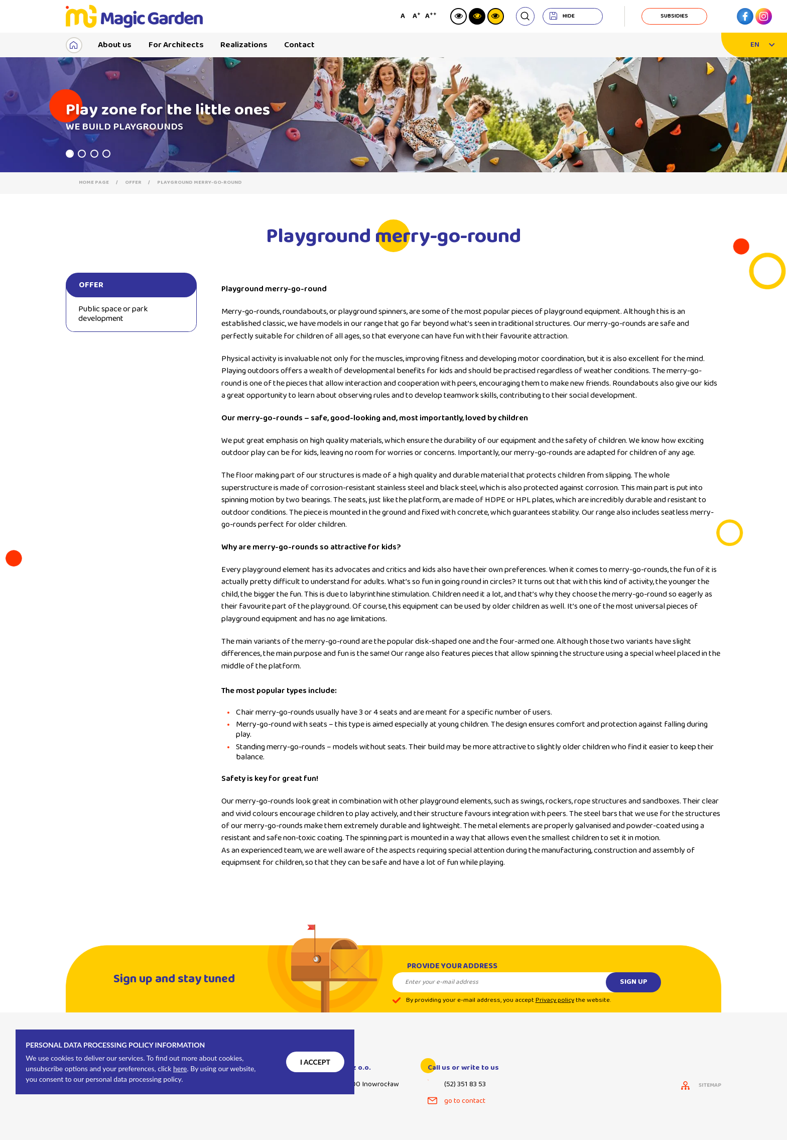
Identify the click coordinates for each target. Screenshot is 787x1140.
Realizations (244, 45)
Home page (94, 182)
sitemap (710, 1085)
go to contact (464, 1101)
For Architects (176, 45)
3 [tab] (94, 154)
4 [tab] (106, 154)
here (180, 1068)
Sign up (633, 990)
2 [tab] (82, 154)
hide (569, 16)
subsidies (674, 16)
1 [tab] (70, 154)
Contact (299, 45)
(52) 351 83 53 (465, 1084)
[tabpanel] (393, 114)
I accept (315, 1062)
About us (115, 45)
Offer (133, 182)
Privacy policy (555, 1008)
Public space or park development (113, 313)
